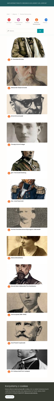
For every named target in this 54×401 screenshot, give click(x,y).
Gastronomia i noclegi (18, 21)
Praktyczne (46, 20)
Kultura (28, 20)
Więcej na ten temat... (31, 393)
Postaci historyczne (25, 14)
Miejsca (15, 14)
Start (8, 14)
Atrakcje (9, 20)
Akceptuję (9, 397)
